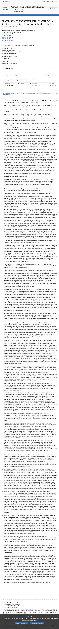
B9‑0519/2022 (5, 40)
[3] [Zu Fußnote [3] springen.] (41, 116)
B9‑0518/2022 (5, 38)
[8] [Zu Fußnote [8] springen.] (8, 401)
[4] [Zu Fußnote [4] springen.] (35, 120)
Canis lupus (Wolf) (35, 609)
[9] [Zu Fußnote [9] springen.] (35, 498)
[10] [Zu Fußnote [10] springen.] (37, 498)
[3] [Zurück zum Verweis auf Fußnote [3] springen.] (2, 605)
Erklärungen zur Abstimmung (36, 87)
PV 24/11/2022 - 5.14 (35, 85)
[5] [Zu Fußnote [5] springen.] (49, 157)
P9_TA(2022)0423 (52, 85)
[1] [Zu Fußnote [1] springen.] (26, 107)
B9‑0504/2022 (5, 35)
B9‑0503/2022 (5, 34)
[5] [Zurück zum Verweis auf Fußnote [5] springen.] (2, 609)
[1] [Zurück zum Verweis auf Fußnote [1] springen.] (2, 602)
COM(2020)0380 (33, 102)
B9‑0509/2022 (5, 37)
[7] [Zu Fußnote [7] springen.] (35, 165)
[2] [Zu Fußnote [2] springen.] (9, 111)
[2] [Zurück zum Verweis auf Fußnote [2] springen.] (2, 604)
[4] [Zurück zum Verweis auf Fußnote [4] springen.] (2, 607)
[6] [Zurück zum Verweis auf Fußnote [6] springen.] (2, 610)
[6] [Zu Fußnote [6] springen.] (34, 162)
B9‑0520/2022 (5, 42)
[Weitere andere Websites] (49, 1)
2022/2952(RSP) (12, 26)
